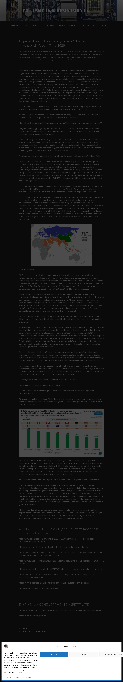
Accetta (54, 654)
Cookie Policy (9, 677)
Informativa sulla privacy (24, 677)
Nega (84, 654)
